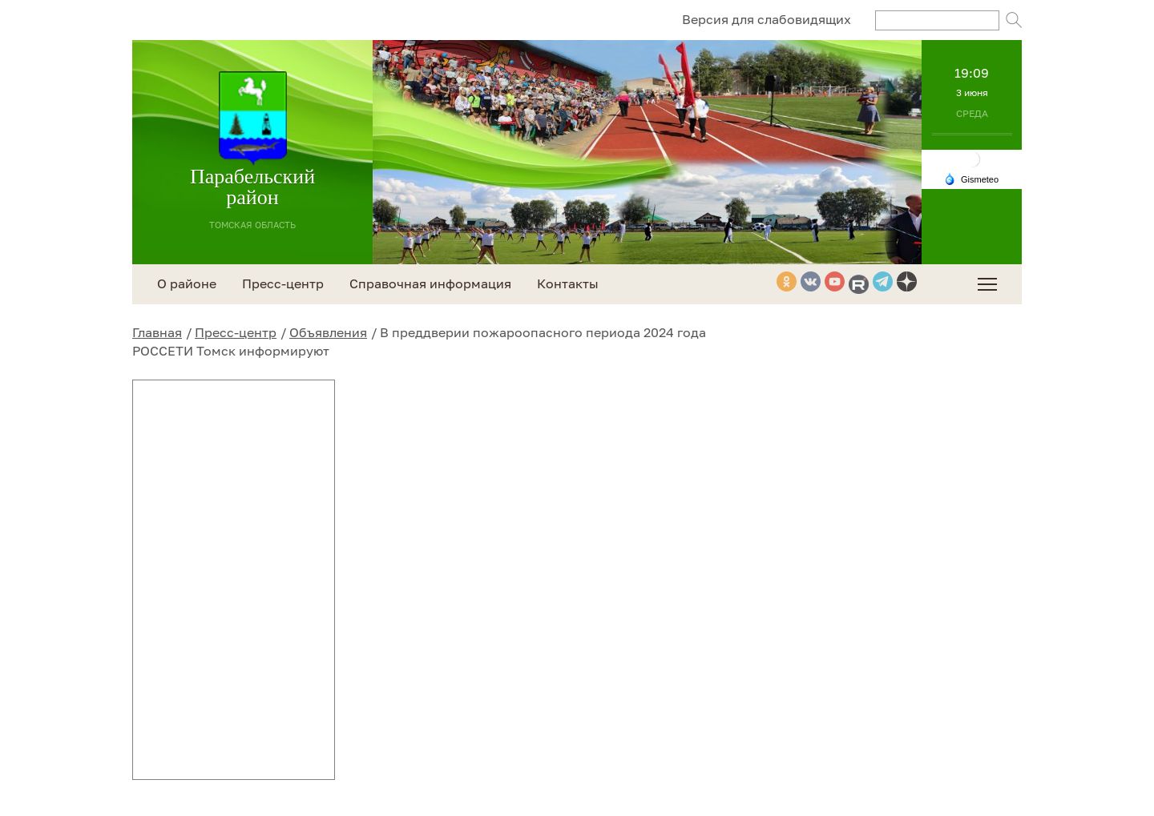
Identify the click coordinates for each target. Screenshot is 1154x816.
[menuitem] (987, 284)
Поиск (1014, 20)
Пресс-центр (235, 332)
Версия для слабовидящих (766, 19)
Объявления (328, 332)
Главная (157, 332)
